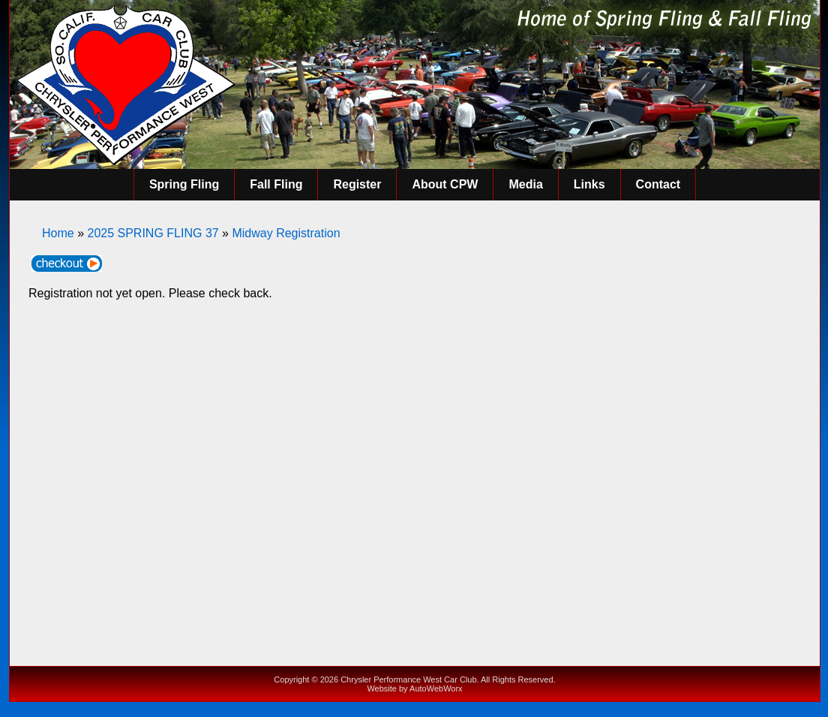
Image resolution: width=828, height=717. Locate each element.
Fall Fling (276, 184)
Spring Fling (184, 184)
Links (589, 184)
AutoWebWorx (436, 688)
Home (58, 233)
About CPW (445, 184)
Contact (658, 184)
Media (525, 184)
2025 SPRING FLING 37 (152, 233)
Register (357, 184)
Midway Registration (286, 233)
